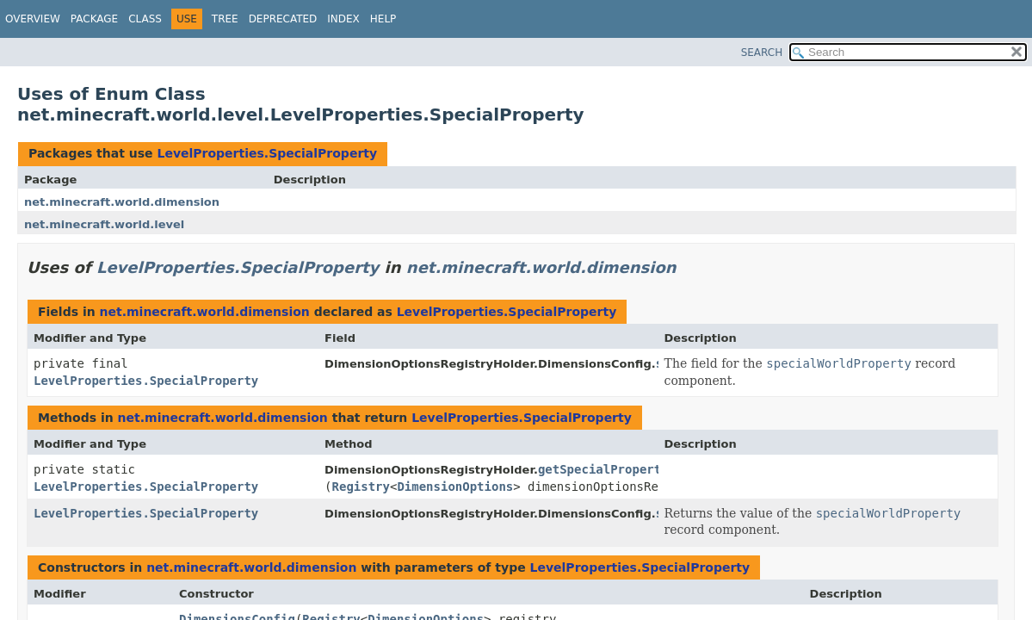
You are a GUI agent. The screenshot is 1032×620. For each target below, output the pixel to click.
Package (94, 19)
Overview (32, 19)
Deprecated (283, 19)
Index (343, 19)
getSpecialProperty (603, 469)
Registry (361, 486)
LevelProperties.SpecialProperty (267, 153)
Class (145, 19)
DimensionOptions (455, 486)
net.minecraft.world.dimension (121, 201)
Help (383, 19)
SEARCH (762, 52)
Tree (225, 19)
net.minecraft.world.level (104, 224)
